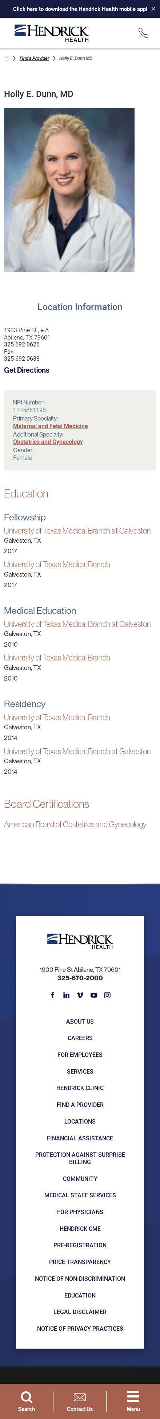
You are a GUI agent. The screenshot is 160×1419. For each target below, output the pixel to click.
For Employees (80, 1054)
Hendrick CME (80, 1228)
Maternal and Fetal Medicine (50, 426)
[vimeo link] (80, 995)
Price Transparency (80, 1261)
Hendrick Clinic (80, 1088)
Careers (80, 1038)
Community (80, 1178)
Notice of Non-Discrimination (80, 1278)
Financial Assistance (80, 1138)
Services (80, 1071)
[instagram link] (107, 995)
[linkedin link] (66, 995)
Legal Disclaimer (80, 1311)
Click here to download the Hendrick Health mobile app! (80, 8)
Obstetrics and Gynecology (48, 441)
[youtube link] (93, 995)
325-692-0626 (22, 344)
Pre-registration (80, 1245)
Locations (80, 1121)
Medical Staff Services (80, 1195)
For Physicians (80, 1212)
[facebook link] (52, 995)
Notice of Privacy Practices (80, 1328)
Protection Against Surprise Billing (80, 1158)
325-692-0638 (22, 358)
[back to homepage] (6, 58)
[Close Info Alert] (151, 9)
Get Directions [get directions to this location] (26, 370)
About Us (80, 1021)
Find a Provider (34, 58)
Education (80, 1295)
